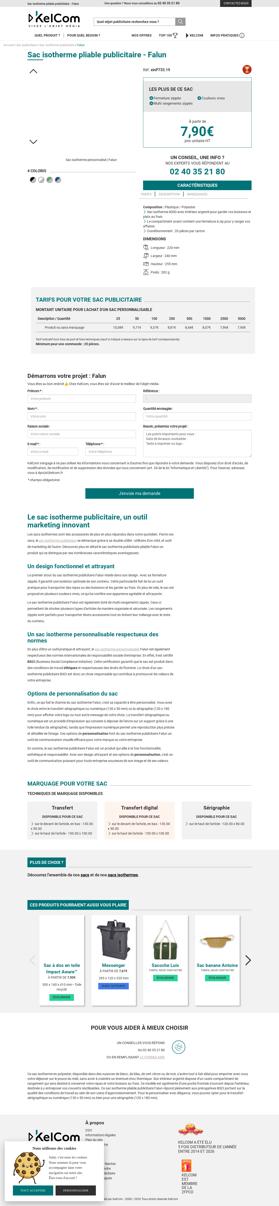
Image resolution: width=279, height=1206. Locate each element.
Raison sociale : (38, 426)
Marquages (197, 194)
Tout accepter (33, 1190)
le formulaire (152, 1057)
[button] (33, 71)
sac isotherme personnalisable (117, 649)
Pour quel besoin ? (83, 35)
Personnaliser (75, 1190)
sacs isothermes (123, 875)
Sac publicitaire (26, 45)
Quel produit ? (47, 35)
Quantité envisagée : (158, 409)
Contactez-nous (236, 3)
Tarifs (146, 194)
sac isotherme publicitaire (58, 540)
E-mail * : (33, 444)
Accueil (9, 45)
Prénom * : (35, 391)
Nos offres (142, 35)
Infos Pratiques (227, 35)
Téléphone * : (94, 444)
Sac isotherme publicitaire (57, 45)
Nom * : (32, 409)
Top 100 (168, 35)
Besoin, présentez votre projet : (165, 426)
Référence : (151, 391)
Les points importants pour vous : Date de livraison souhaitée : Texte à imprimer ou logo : (197, 443)
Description (169, 194)
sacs (85, 875)
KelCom (194, 35)
